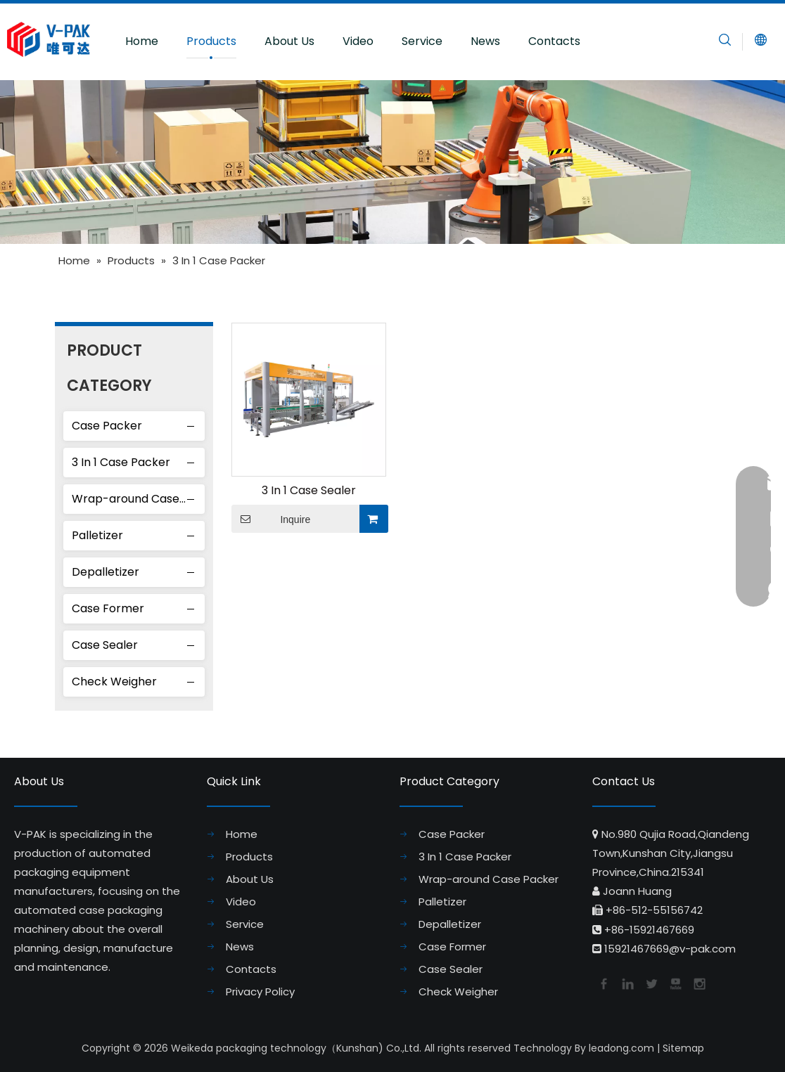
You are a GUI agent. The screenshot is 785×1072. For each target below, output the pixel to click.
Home (141, 41)
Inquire (270, 519)
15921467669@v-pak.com (670, 948)
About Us (289, 41)
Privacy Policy (260, 991)
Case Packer (107, 426)
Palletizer (97, 535)
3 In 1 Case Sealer (309, 491)
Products (211, 41)
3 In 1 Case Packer (121, 462)
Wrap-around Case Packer (138, 499)
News (485, 41)
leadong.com (621, 1048)
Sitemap (683, 1048)
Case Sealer (105, 645)
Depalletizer (105, 572)
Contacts (554, 41)
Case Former (108, 608)
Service (422, 41)
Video (358, 41)
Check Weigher (114, 681)
